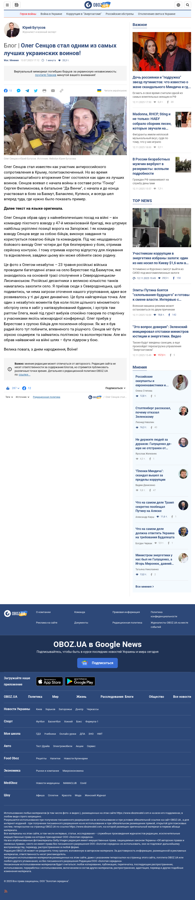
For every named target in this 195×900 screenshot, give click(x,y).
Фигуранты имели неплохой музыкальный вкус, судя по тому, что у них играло (150, 138)
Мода (78, 795)
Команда (79, 612)
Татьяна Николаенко (147, 569)
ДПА (82, 733)
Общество (156, 697)
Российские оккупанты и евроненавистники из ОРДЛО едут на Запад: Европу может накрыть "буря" (152, 381)
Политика (35, 697)
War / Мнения (11, 60)
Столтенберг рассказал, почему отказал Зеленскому (153, 412)
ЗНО (91, 733)
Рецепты (41, 758)
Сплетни (53, 795)
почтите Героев (45, 75)
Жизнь (81, 697)
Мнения (140, 367)
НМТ (100, 733)
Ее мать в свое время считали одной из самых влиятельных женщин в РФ (158, 94)
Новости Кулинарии (76, 758)
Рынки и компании (47, 770)
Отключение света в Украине (156, 13)
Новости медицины (48, 783)
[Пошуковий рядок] (187, 5)
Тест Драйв (43, 746)
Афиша (40, 795)
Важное (140, 24)
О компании (43, 612)
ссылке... (24, 374)
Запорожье (65, 709)
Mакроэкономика (73, 770)
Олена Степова (144, 390)
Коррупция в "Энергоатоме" (83, 13)
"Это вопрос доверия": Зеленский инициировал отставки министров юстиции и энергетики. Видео (161, 331)
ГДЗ (38, 733)
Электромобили (62, 746)
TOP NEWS (142, 200)
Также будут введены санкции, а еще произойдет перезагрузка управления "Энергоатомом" (157, 346)
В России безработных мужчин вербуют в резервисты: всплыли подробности (151, 166)
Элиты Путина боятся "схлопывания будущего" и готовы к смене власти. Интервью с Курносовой (161, 295)
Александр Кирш (145, 517)
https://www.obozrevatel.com (133, 812)
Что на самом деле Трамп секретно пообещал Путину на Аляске (155, 507)
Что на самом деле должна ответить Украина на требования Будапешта (155, 533)
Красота (66, 795)
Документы (81, 622)
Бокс (79, 721)
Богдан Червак (144, 543)
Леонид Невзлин (145, 422)
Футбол (40, 721)
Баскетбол (54, 721)
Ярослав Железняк (146, 453)
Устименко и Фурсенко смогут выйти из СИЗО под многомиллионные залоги (158, 270)
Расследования (112, 697)
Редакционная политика (46, 397)
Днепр (79, 709)
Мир (55, 697)
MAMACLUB (70, 783)
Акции (79, 746)
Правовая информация (126, 612)
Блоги (129, 697)
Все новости (182, 697)
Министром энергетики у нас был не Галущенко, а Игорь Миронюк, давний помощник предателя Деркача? (154, 559)
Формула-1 (91, 721)
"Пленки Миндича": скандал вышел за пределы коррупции (150, 475)
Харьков (50, 709)
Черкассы (93, 709)
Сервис (91, 746)
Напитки (55, 758)
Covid (83, 783)
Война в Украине (51, 13)
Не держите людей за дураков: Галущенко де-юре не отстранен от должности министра (154, 444)
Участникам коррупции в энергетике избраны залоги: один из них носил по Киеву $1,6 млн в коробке (160, 258)
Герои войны (28, 13)
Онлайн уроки (67, 733)
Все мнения (144, 586)
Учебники (50, 733)
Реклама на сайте (46, 622)
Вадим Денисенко (145, 485)
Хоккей (68, 721)
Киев (39, 709)
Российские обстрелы (120, 13)
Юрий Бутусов (33, 27)
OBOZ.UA (175, 819)
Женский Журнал (95, 795)
